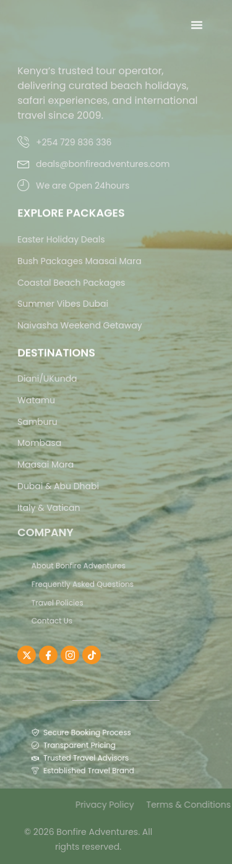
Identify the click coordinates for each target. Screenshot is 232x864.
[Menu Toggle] (197, 25)
